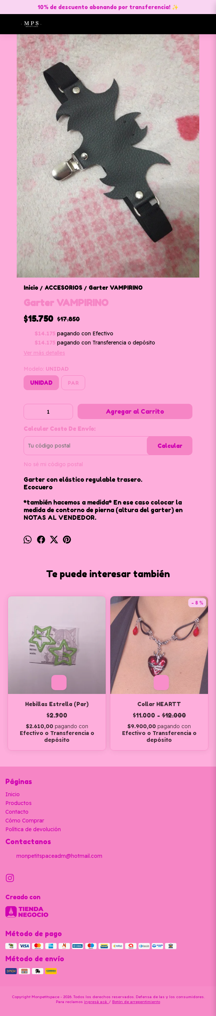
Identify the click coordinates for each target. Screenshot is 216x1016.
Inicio (12, 794)
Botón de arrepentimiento (136, 1001)
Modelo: (46, 368)
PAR (73, 383)
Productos (18, 803)
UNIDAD (41, 382)
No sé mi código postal (53, 464)
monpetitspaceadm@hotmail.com (53, 856)
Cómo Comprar (24, 820)
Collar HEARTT (159, 704)
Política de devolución (33, 829)
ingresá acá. (96, 1001)
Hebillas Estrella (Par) (57, 704)
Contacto (17, 811)
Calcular (169, 446)
